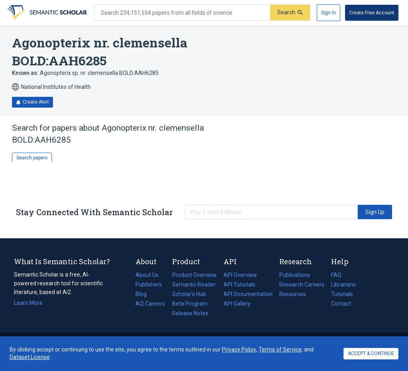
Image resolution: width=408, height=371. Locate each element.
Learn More (28, 303)
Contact (341, 303)
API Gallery (237, 303)
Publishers (148, 284)
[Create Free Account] (371, 13)
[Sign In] (328, 12)
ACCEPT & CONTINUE (371, 353)
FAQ (336, 275)
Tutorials (342, 294)
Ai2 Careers (150, 303)
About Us (147, 275)
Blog (144, 294)
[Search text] (182, 13)
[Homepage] (46, 13)
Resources (292, 294)
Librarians (343, 284)
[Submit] (290, 12)
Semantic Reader (194, 284)
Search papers (31, 158)
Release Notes (190, 313)
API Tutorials (239, 284)
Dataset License (30, 357)
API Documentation (248, 294)
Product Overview (194, 275)
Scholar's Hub (189, 294)
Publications (294, 275)
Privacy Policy (239, 349)
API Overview (240, 275)
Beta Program (190, 303)
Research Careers (301, 284)
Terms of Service (280, 349)
